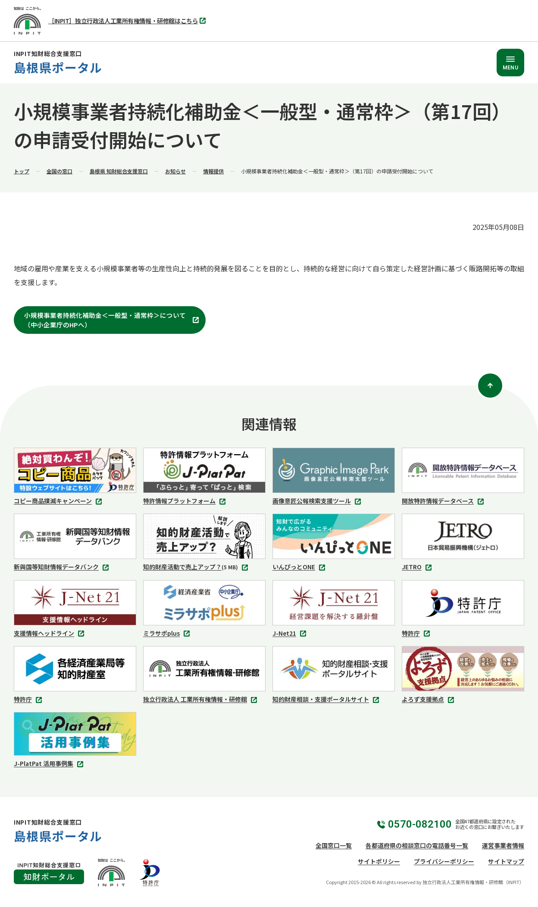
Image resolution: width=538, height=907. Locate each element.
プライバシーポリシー (444, 861)
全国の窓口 (59, 171)
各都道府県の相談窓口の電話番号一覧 (417, 845)
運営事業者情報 (503, 845)
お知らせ (175, 171)
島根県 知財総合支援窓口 (119, 171)
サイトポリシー (379, 861)
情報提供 (213, 171)
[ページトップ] (490, 385)
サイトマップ (506, 861)
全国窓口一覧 (334, 845)
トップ (21, 171)
